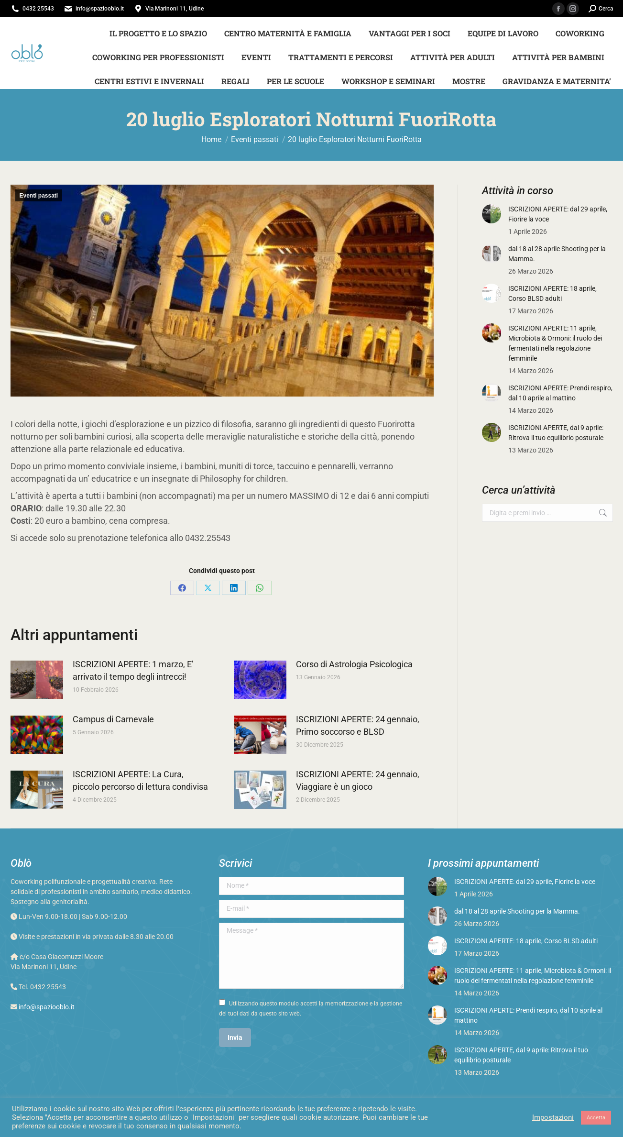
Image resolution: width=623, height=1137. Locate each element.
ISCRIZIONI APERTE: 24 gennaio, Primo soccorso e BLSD (357, 725)
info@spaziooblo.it (100, 8)
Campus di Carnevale (113, 719)
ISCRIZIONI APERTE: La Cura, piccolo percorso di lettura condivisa (140, 780)
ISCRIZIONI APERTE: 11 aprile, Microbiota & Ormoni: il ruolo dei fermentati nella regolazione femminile (555, 343)
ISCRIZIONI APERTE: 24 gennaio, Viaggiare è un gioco (357, 780)
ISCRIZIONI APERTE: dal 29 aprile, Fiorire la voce (557, 214)
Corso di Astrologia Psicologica (354, 664)
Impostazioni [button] (553, 1117)
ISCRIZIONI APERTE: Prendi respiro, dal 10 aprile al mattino (560, 393)
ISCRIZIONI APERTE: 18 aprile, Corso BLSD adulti (552, 293)
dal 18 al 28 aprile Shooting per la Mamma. (557, 254)
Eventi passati (39, 195)
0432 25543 (38, 8)
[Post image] (37, 680)
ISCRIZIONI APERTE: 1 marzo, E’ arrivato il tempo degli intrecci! (133, 670)
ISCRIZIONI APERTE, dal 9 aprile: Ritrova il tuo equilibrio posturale (555, 433)
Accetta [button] (596, 1118)
